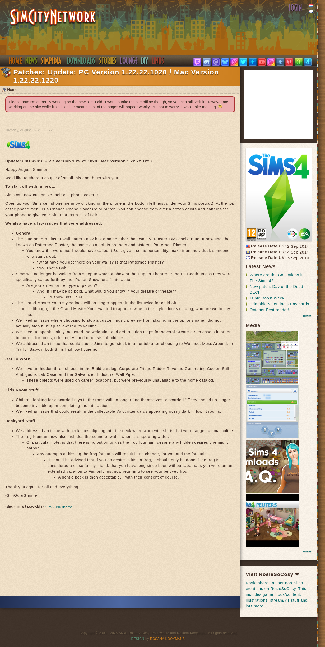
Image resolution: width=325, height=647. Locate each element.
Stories (108, 61)
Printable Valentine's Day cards (279, 304)
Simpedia (51, 61)
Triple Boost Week (267, 298)
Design (138, 639)
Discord (129, 61)
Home (15, 61)
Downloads (81, 61)
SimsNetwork (53, 17)
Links (158, 61)
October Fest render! (269, 310)
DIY (145, 61)
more (307, 315)
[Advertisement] (120, 554)
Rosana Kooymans (167, 639)
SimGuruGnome (59, 507)
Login (295, 8)
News (31, 61)
